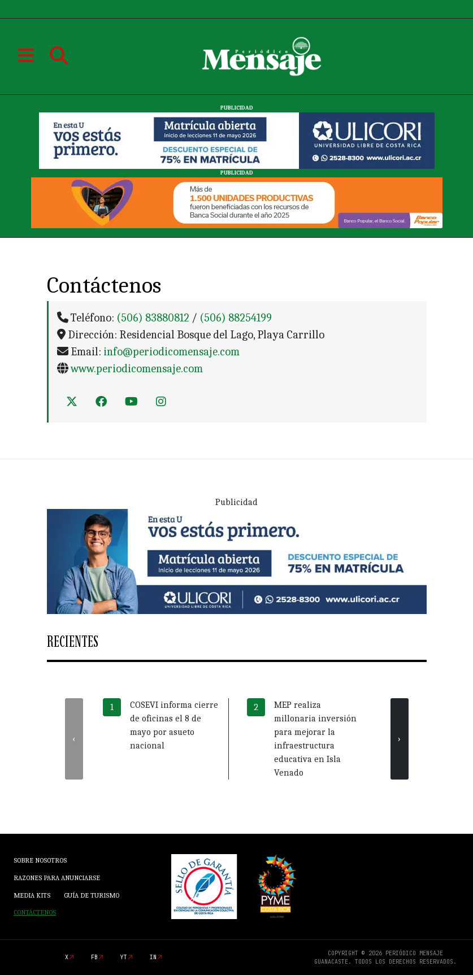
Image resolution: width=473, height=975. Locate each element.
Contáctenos (35, 912)
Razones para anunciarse (57, 878)
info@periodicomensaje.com (171, 351)
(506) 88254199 (235, 317)
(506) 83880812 (152, 317)
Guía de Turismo (91, 895)
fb (94, 957)
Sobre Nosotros (40, 860)
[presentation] (74, 739)
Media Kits (32, 895)
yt (123, 957)
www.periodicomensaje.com (137, 368)
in (153, 957)
